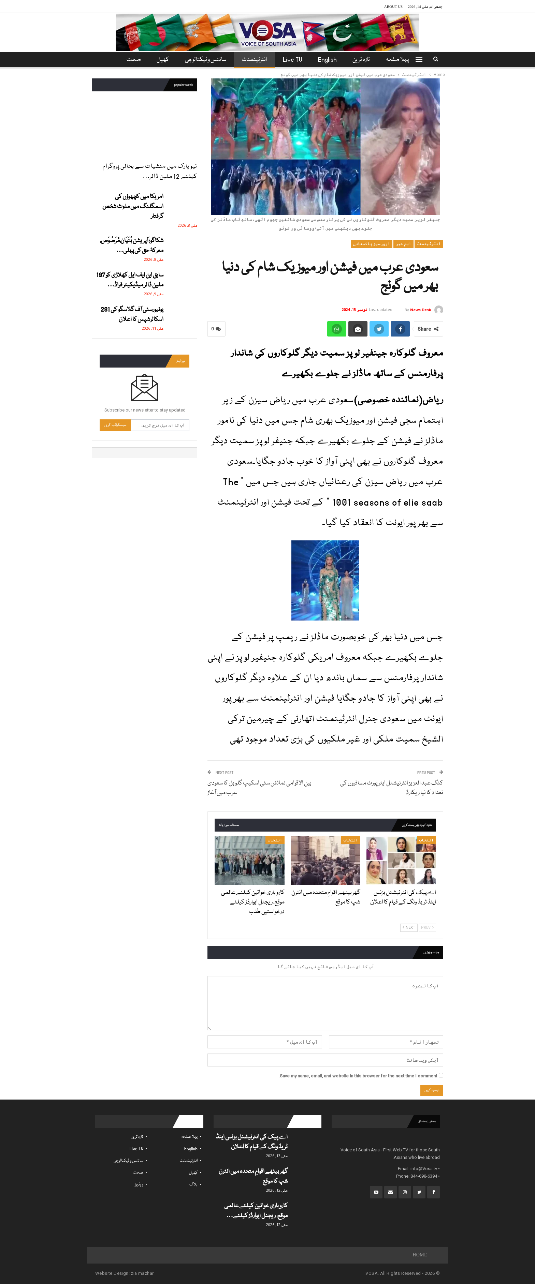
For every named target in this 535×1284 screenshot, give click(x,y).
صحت (138, 1172)
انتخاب (426, 840)
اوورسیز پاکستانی (371, 243)
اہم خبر (403, 243)
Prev (427, 927)
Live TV (293, 59)
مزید (132, 59)
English (329, 59)
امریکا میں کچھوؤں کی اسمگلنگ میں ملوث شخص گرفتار (132, 206)
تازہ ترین (364, 59)
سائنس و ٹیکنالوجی (204, 59)
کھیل (161, 59)
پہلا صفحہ (401, 59)
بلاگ (193, 1184)
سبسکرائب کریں (115, 425)
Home (420, 1255)
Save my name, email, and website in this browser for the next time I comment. (357, 1075)
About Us (393, 6)
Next (409, 927)
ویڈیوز (138, 1184)
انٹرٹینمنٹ (254, 59)
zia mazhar (142, 1273)
